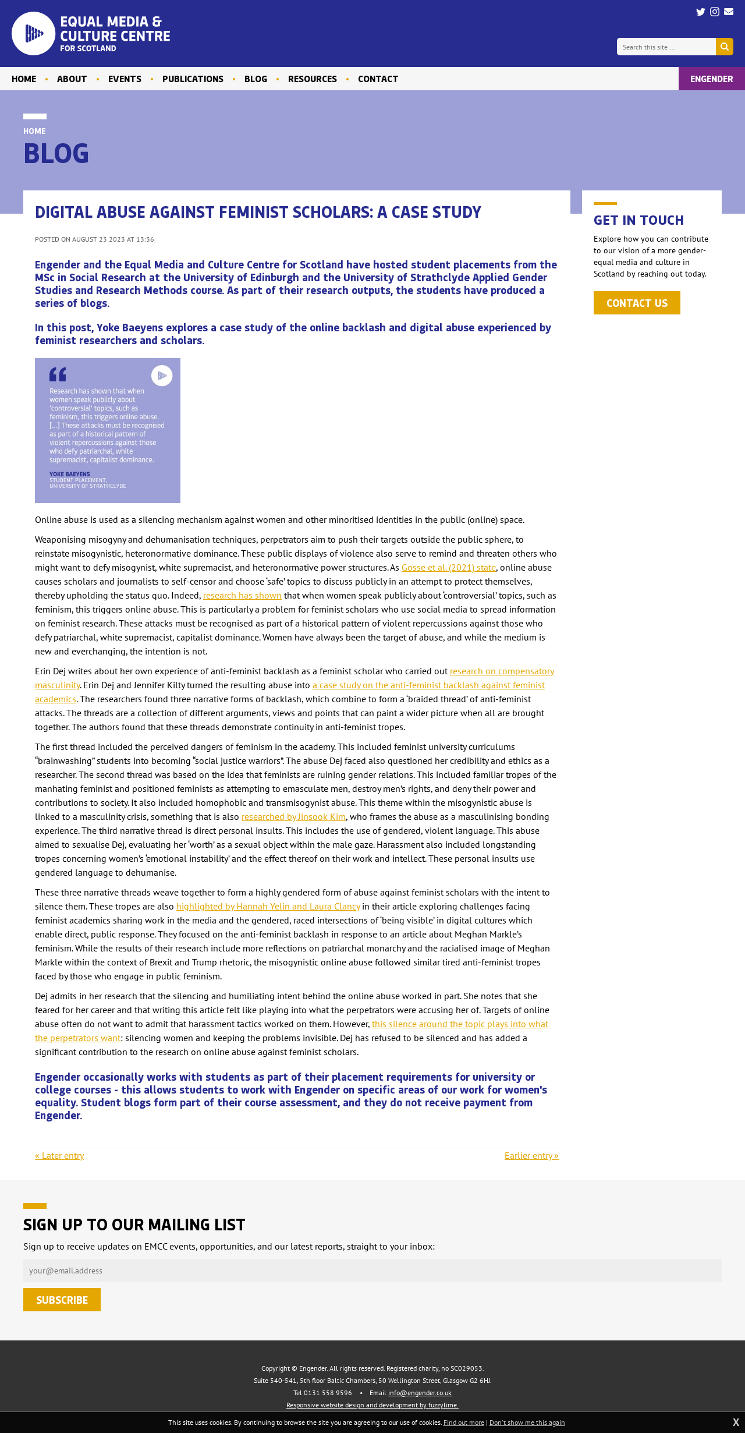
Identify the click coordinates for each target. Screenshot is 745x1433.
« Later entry (59, 1155)
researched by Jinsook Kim (294, 816)
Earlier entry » (532, 1155)
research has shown (242, 595)
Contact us (637, 303)
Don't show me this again (527, 1422)
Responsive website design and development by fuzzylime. (372, 1404)
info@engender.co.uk (420, 1392)
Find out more (464, 1422)
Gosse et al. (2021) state (449, 567)
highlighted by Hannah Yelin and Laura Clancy (268, 906)
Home (34, 130)
